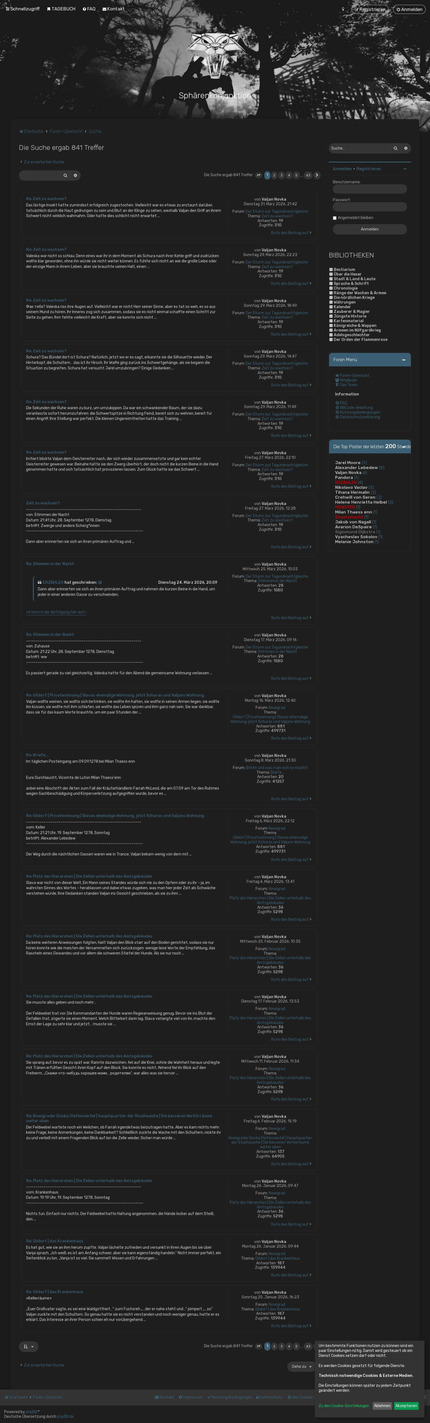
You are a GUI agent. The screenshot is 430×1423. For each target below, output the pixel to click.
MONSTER (345, 506)
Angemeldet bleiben (355, 217)
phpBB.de (65, 1416)
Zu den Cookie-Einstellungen (344, 1406)
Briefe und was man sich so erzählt (277, 767)
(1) (358, 506)
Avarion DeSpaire (353, 526)
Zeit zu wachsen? (277, 215)
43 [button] (308, 174)
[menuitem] (61, 9)
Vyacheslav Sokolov (356, 536)
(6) (365, 471)
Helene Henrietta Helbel (361, 501)
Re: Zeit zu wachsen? (46, 198)
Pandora (344, 476)
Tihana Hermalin (352, 491)
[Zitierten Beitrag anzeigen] (100, 582)
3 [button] (282, 174)
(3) (371, 486)
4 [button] (289, 174)
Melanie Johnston (354, 540)
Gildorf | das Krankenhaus (277, 1258)
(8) (381, 466)
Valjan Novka (274, 198)
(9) (364, 461)
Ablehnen (382, 1406)
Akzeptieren (406, 1406)
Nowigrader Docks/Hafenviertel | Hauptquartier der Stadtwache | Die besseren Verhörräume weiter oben (270, 1142)
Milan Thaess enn (353, 511)
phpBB (31, 1412)
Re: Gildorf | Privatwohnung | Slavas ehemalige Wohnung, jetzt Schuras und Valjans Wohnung (115, 694)
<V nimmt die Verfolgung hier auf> (56, 611)
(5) (356, 476)
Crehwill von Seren (355, 496)
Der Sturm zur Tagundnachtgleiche (277, 211)
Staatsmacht (349, 516)
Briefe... (277, 772)
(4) (360, 481)
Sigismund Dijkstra (355, 531)
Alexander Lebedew (356, 466)
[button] (258, 174)
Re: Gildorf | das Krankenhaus (54, 1240)
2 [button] (274, 174)
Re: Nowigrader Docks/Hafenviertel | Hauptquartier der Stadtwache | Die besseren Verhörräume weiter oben (119, 1117)
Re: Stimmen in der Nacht (50, 563)
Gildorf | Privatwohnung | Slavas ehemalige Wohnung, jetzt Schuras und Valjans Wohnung (270, 718)
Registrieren (369, 168)
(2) (373, 491)
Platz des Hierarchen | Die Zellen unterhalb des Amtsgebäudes (270, 899)
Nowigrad (277, 707)
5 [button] (296, 174)
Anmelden (342, 168)
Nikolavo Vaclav (351, 486)
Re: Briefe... (37, 754)
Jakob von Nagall (353, 521)
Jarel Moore (348, 461)
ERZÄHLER (53, 581)
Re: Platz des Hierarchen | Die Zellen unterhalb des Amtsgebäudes (89, 875)
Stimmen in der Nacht (277, 580)
